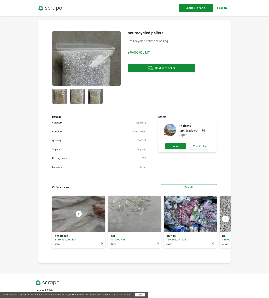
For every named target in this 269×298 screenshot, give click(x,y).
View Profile (200, 146)
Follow (175, 146)
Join (196, 8)
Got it (140, 295)
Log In (222, 8)
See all (207, 187)
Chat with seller (158, 68)
